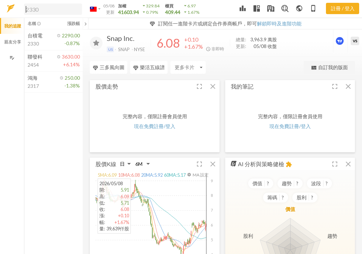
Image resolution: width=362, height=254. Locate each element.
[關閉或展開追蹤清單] (85, 23)
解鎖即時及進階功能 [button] (279, 23)
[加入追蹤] (96, 43)
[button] (51, 9)
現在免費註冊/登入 (154, 126)
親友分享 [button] (12, 41)
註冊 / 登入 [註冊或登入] (343, 8)
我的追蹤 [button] (12, 26)
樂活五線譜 (149, 67)
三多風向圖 (108, 67)
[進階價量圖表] (340, 41)
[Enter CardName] (188, 67)
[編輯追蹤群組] (12, 58)
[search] (53, 9)
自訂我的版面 (329, 67)
